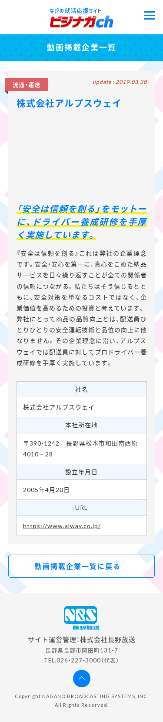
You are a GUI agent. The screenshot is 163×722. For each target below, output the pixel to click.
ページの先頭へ (81, 678)
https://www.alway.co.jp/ (62, 525)
